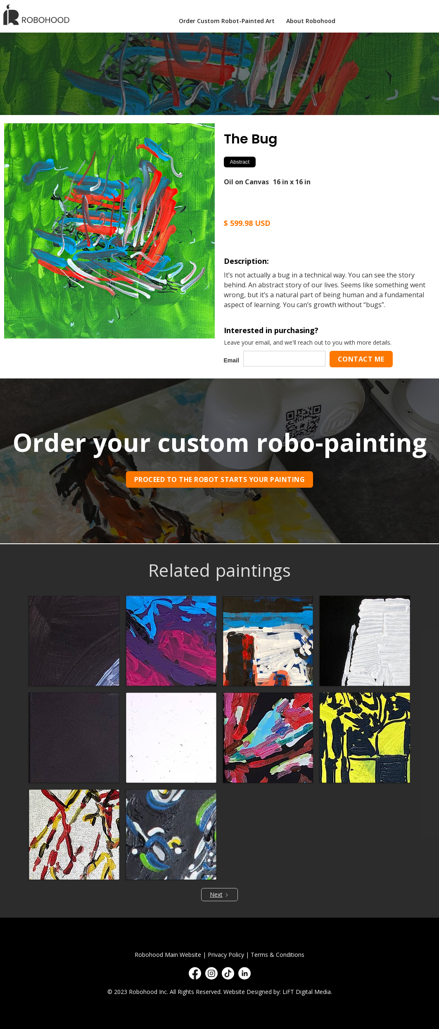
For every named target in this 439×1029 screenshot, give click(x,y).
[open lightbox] (109, 231)
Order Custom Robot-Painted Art (227, 21)
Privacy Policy (226, 955)
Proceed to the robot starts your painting (219, 479)
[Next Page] (219, 894)
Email (231, 360)
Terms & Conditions (277, 955)
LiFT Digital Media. (307, 992)
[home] (37, 14)
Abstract (240, 162)
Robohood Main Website (168, 955)
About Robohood (310, 21)
